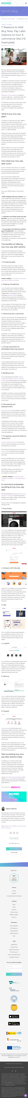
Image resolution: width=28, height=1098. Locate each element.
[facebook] (11, 833)
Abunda (7, 588)
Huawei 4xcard (5, 728)
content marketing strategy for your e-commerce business (12, 378)
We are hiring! (14, 912)
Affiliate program (14, 914)
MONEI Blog (9, 11)
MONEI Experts (14, 933)
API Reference (14, 928)
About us (14, 917)
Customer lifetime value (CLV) (9, 442)
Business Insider (12, 295)
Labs (14, 936)
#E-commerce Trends (20, 826)
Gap (5, 632)
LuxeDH (6, 665)
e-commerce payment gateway (14, 777)
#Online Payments (6, 828)
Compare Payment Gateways (14, 896)
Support (14, 893)
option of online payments (11, 95)
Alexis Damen (4, 45)
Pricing (14, 891)
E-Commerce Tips (22, 19)
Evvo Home (4, 530)
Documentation (14, 925)
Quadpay (17, 634)
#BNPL (3, 826)
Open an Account (14, 848)
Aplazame (9, 705)
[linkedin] (14, 833)
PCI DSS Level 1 (14, 952)
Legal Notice (14, 944)
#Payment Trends (10, 826)
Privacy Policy (14, 947)
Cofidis (9, 333)
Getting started (14, 930)
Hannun (3, 696)
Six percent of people (7, 410)
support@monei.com (9, 1082)
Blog (14, 904)
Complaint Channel (14, 957)
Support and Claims (14, 949)
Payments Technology (8, 19)
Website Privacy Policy (10, 1085)
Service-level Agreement (14, 954)
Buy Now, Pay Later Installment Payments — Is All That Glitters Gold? (13, 478)
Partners (14, 909)
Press (14, 907)
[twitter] (17, 833)
